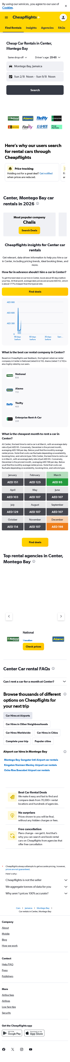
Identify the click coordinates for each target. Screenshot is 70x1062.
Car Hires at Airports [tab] (18, 715)
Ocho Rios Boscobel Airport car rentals (27, 770)
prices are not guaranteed (17, 869)
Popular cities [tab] (43, 741)
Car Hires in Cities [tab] (47, 732)
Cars (18, 908)
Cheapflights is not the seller (37, 880)
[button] (66, 6)
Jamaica (28, 908)
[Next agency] (61, 616)
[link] (29, 230)
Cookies (7, 7)
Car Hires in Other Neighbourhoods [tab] (27, 724)
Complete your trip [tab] (17, 741)
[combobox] (17, 57)
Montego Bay (43, 908)
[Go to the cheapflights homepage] (26, 17)
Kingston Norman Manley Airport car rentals (30, 765)
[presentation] (37, 203)
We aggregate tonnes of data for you (37, 887)
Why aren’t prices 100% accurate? (37, 893)
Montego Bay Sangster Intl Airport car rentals (31, 759)
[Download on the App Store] (34, 1033)
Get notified (46, 173)
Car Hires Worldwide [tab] (18, 732)
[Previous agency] (9, 616)
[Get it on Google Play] (12, 1033)
